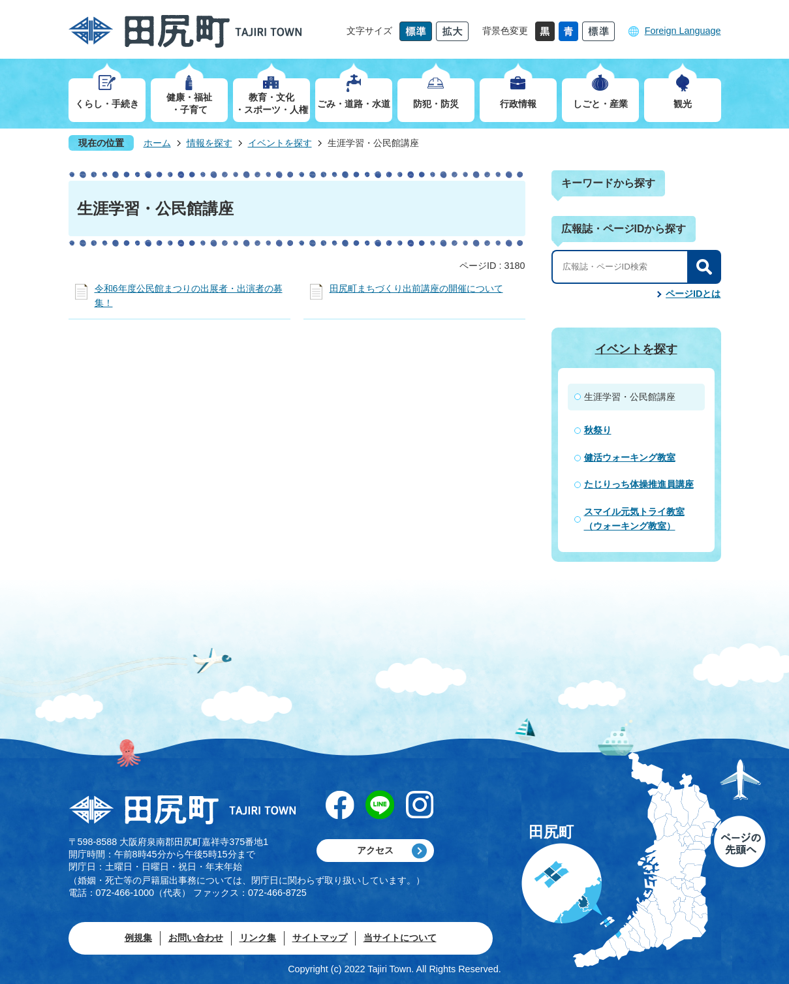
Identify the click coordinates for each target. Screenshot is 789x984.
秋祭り (597, 430)
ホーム (157, 143)
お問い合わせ (195, 937)
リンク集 (258, 937)
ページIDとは (693, 293)
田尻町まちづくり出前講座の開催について (416, 288)
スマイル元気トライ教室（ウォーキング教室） (634, 518)
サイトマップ (319, 937)
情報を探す (209, 143)
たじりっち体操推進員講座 (639, 484)
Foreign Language (683, 30)
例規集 (138, 937)
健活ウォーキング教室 (629, 457)
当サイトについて (400, 937)
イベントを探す (280, 143)
